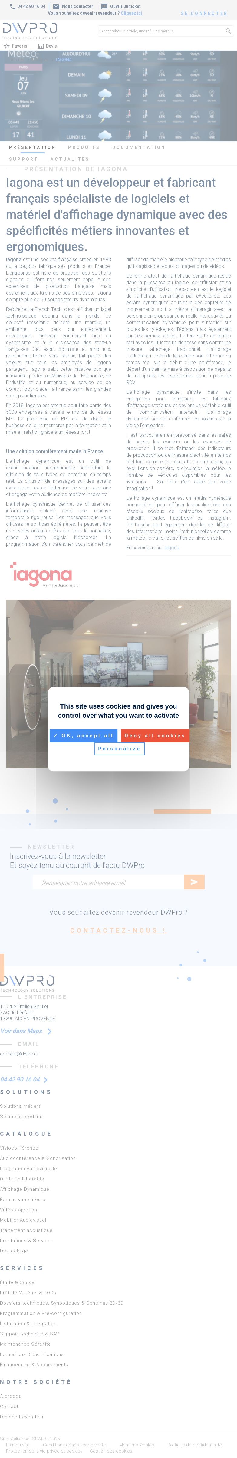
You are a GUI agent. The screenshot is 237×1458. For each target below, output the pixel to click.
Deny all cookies (155, 735)
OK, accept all (83, 735)
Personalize (119, 748)
